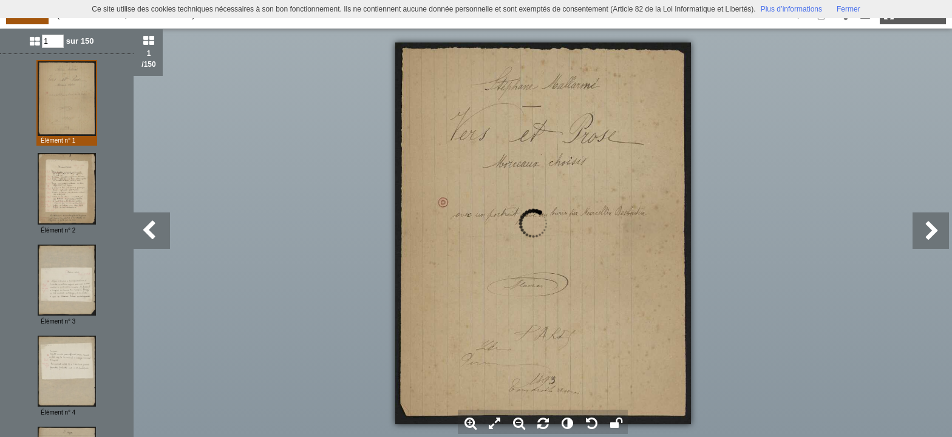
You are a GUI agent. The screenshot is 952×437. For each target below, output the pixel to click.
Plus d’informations (791, 9)
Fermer (848, 9)
